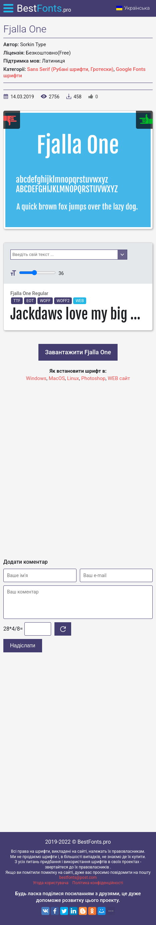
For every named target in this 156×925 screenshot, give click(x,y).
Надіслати (22, 645)
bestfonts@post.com (78, 877)
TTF (16, 300)
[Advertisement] (78, 467)
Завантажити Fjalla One (78, 352)
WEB (79, 300)
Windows (36, 378)
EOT (30, 300)
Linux (73, 378)
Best (44, 8)
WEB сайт (119, 378)
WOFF (45, 300)
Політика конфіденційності (97, 883)
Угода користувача (50, 883)
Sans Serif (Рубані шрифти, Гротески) (70, 69)
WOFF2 (62, 300)
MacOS (57, 378)
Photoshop (93, 378)
